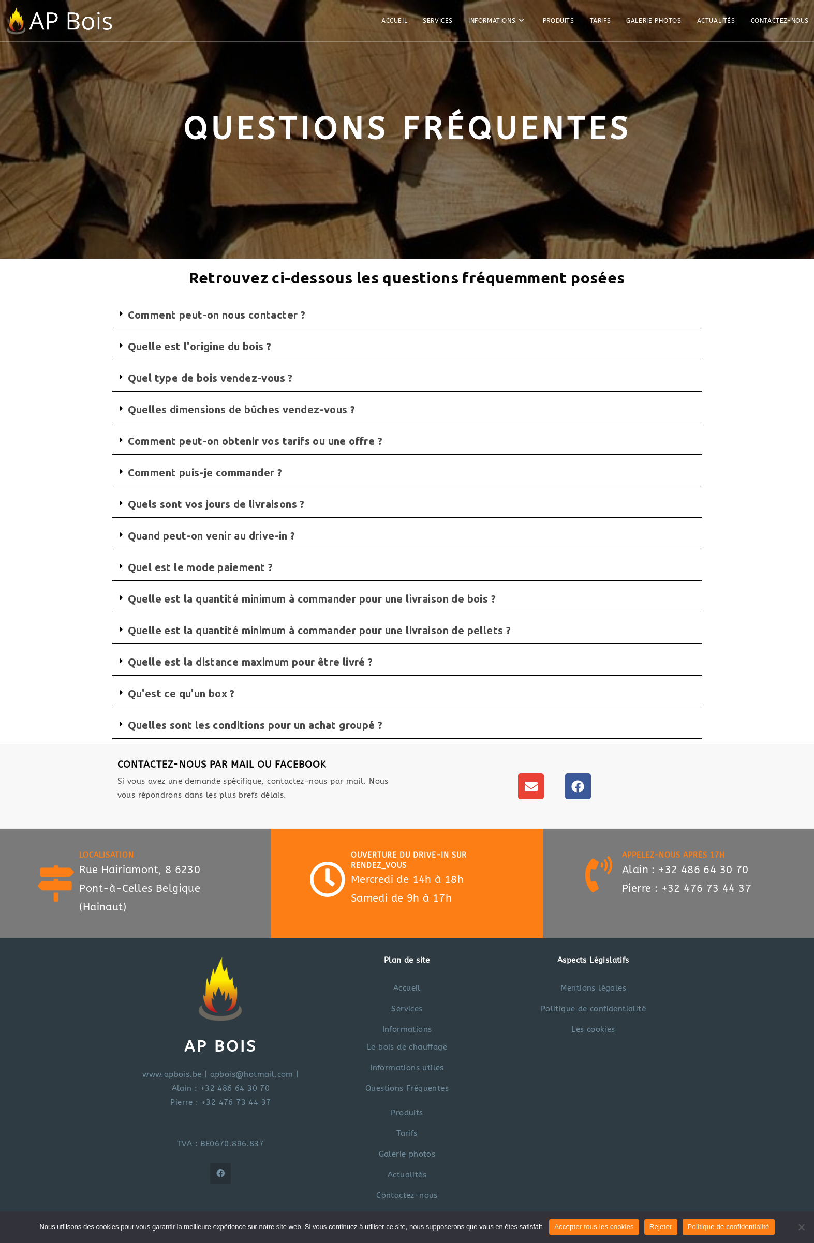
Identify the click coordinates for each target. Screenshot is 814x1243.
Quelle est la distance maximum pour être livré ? (250, 662)
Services (406, 1008)
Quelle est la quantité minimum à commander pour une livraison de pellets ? (319, 630)
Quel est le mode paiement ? (200, 567)
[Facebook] (220, 1173)
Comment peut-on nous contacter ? (217, 315)
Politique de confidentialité (593, 1008)
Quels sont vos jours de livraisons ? (216, 504)
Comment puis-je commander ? (205, 472)
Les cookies (593, 1029)
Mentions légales (593, 988)
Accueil (407, 988)
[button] (407, 315)
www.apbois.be (171, 1074)
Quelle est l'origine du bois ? (200, 346)
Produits (407, 1112)
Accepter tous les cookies (594, 1227)
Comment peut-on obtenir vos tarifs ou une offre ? (255, 441)
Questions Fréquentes (407, 1088)
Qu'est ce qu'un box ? (181, 693)
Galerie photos (407, 1154)
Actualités (407, 1174)
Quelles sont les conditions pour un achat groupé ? (255, 725)
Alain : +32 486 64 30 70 (221, 1088)
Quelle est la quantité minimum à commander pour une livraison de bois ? (312, 599)
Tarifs (406, 1133)
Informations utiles (407, 1067)
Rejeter (660, 1227)
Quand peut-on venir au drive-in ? (211, 536)
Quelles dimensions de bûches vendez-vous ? (242, 409)
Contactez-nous (407, 1195)
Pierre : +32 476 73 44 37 (220, 1102)
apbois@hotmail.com (251, 1074)
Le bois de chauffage (407, 1047)
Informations (407, 1029)
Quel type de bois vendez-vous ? (210, 378)
